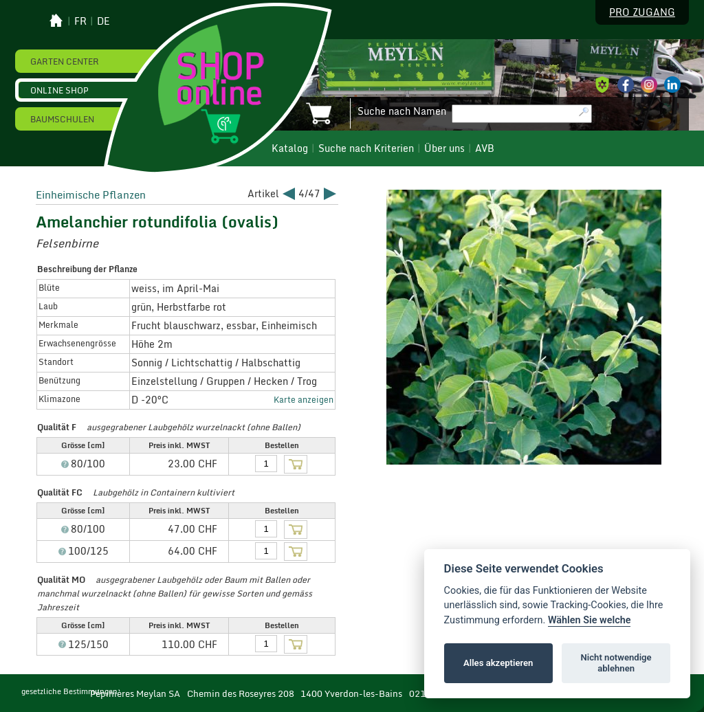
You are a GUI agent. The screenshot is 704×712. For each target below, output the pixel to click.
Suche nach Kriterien (366, 148)
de (103, 21)
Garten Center (64, 61)
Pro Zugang (642, 12)
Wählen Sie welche (589, 620)
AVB (484, 148)
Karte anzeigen (303, 399)
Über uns (444, 148)
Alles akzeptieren (498, 663)
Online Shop (59, 90)
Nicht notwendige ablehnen (616, 663)
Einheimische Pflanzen (91, 194)
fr (80, 21)
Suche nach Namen (402, 111)
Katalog (290, 148)
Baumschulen (62, 119)
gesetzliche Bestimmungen (69, 691)
